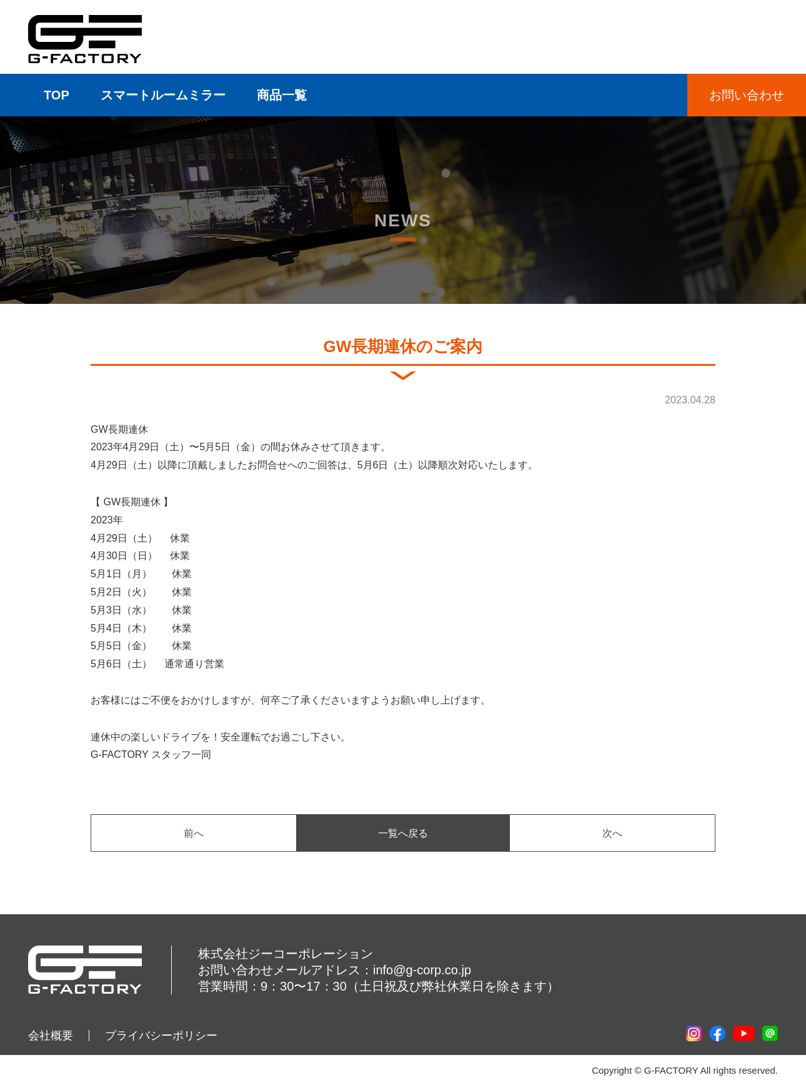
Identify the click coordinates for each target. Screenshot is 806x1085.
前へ (194, 833)
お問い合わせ (746, 95)
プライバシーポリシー (161, 1035)
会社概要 (50, 1035)
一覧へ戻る (403, 833)
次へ (612, 833)
